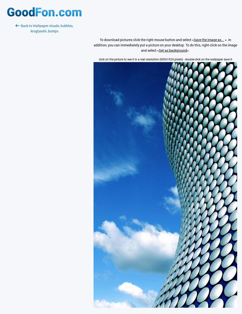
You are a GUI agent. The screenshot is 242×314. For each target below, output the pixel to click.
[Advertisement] (44, 91)
